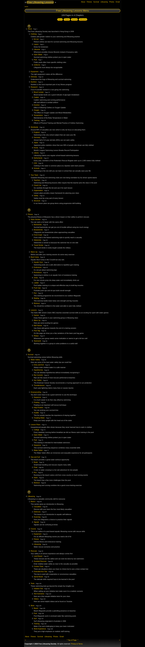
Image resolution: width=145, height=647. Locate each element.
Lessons (34, 310)
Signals (36, 522)
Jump (36, 277)
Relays (36, 336)
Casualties (37, 507)
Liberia (36, 153)
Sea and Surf (35, 457)
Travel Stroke (38, 245)
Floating (36, 402)
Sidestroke (37, 240)
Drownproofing (36, 392)
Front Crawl (38, 235)
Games (36, 315)
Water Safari (38, 450)
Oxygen (36, 110)
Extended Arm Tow (40, 571)
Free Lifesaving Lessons (40, 2)
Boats (36, 462)
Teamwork (37, 341)
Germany (37, 137)
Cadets (36, 97)
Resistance (38, 272)
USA (35, 163)
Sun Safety (38, 380)
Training (36, 120)
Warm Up (34, 252)
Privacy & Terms (77, 644)
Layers (36, 44)
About (83, 2)
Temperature (38, 115)
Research (34, 87)
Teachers (37, 180)
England (37, 132)
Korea (36, 148)
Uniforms (37, 65)
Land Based (38, 556)
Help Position (38, 407)
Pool (35, 60)
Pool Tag (37, 331)
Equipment (34, 71)
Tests (32, 583)
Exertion (37, 105)
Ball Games (38, 325)
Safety (36, 195)
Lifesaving (104, 2)
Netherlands (38, 158)
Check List (37, 185)
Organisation (38, 190)
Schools (36, 168)
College (36, 430)
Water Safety (35, 360)
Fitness (89, 2)
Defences (37, 512)
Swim (36, 477)
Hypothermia (38, 370)
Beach (36, 608)
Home (26, 6)
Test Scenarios (39, 594)
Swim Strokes (36, 219)
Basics (33, 501)
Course (33, 529)
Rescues (34, 551)
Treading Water (39, 418)
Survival (96, 2)
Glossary (34, 77)
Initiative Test (38, 588)
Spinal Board (38, 577)
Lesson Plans (35, 424)
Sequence (37, 397)
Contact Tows (38, 566)
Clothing (34, 34)
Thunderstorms (39, 385)
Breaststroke (38, 230)
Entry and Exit (39, 365)
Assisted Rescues (40, 561)
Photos (111, 2)
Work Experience (40, 629)
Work (32, 605)
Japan (36, 142)
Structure (37, 201)
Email (118, 2)
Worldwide (34, 127)
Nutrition (34, 82)
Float (35, 467)
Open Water (38, 54)
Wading (36, 298)
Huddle (36, 413)
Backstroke (38, 224)
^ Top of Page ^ (72, 640)
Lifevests (37, 49)
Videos (36, 599)
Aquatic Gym (38, 262)
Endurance (37, 267)
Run (35, 293)
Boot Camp (35, 257)
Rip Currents (38, 375)
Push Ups (37, 288)
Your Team (34, 175)
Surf (35, 618)
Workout (37, 303)
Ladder (36, 283)
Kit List (36, 39)
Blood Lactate (39, 92)
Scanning (37, 517)
